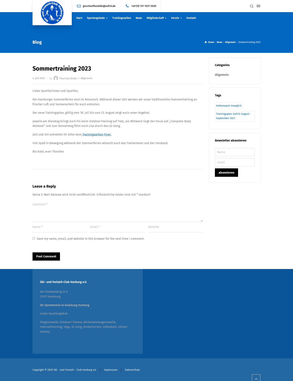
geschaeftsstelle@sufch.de (99, 5)
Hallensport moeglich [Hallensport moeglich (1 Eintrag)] (229, 105)
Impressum (110, 369)
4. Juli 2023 (39, 78)
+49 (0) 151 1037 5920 (143, 5)
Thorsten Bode (68, 78)
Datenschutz (132, 369)
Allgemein (86, 78)
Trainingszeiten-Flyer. (96, 134)
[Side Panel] (257, 6)
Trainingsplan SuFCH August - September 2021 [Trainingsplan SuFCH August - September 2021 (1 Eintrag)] (233, 116)
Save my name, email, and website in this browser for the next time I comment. (90, 238)
